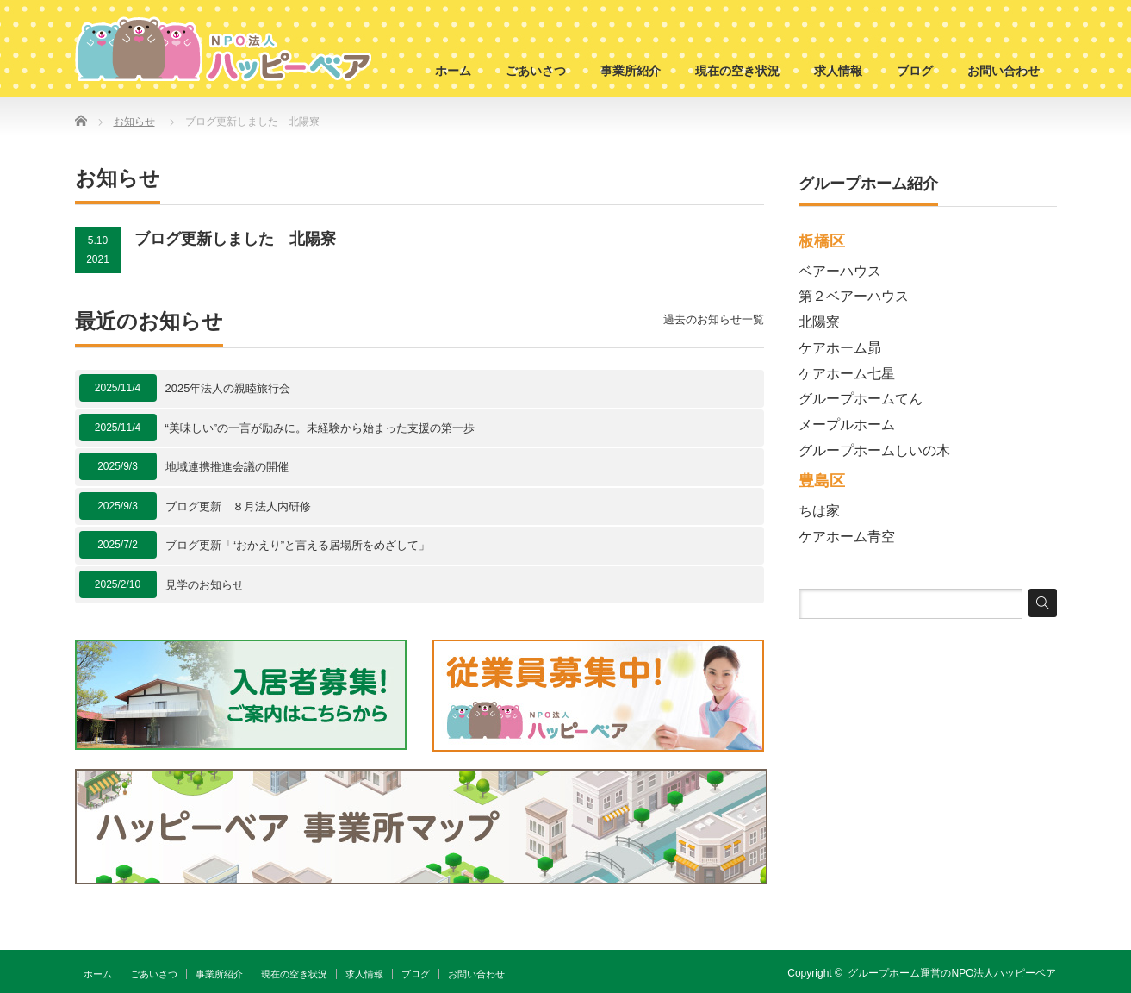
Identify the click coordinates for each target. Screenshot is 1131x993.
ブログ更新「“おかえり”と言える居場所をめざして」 (298, 545)
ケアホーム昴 (840, 347)
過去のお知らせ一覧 (713, 319)
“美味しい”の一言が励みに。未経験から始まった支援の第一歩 (320, 428)
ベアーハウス (840, 271)
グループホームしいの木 (874, 450)
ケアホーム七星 (847, 373)
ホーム (453, 71)
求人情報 (838, 71)
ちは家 (819, 510)
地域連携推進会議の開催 (227, 466)
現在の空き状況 (737, 71)
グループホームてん (861, 398)
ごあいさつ (536, 71)
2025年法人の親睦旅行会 (228, 388)
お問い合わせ (1003, 71)
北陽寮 (819, 322)
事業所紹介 (630, 71)
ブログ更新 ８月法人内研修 (238, 506)
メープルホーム (847, 424)
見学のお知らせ (204, 584)
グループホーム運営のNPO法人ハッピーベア (952, 973)
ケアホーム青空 (847, 536)
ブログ (915, 71)
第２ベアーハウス (854, 296)
